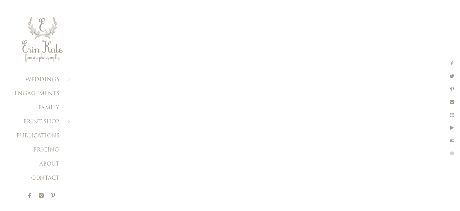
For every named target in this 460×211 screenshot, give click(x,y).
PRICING (46, 150)
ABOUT (49, 164)
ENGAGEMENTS (36, 94)
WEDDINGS (42, 80)
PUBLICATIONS (37, 136)
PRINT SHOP (41, 122)
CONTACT (45, 178)
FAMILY (48, 108)
